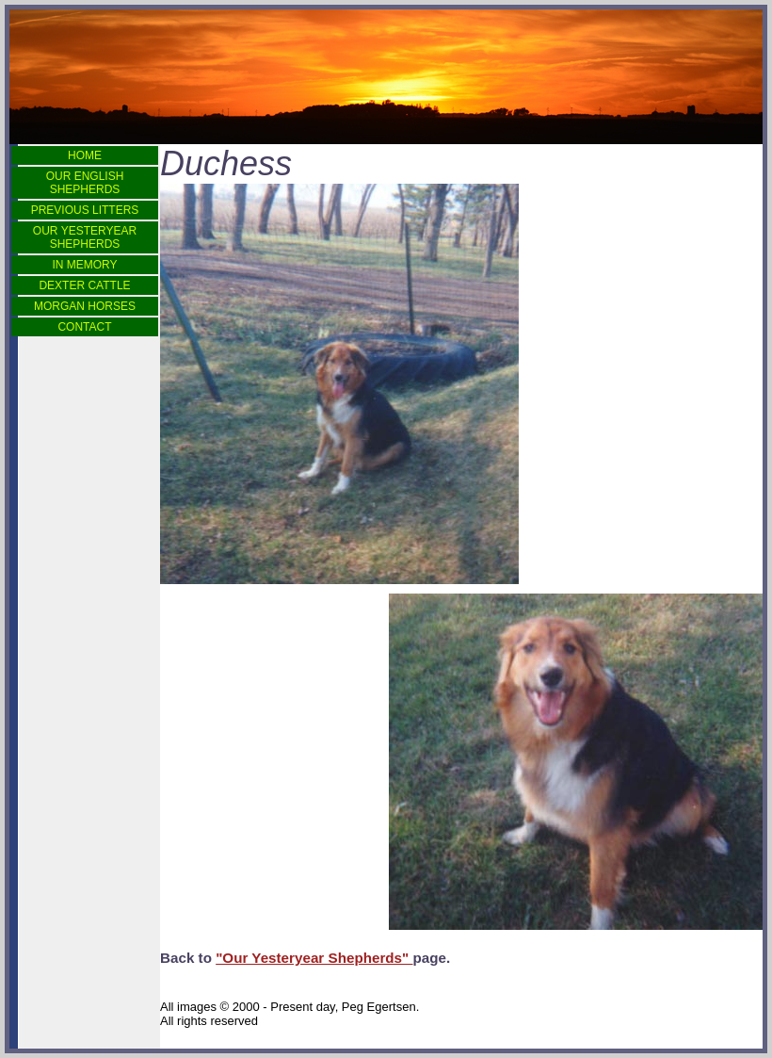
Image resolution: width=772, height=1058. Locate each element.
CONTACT (84, 327)
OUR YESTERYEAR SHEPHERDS (85, 237)
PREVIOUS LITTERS (85, 210)
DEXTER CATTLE (84, 285)
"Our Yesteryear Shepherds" (314, 958)
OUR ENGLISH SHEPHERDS (85, 183)
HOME (85, 155)
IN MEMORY (84, 264)
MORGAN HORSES (85, 306)
